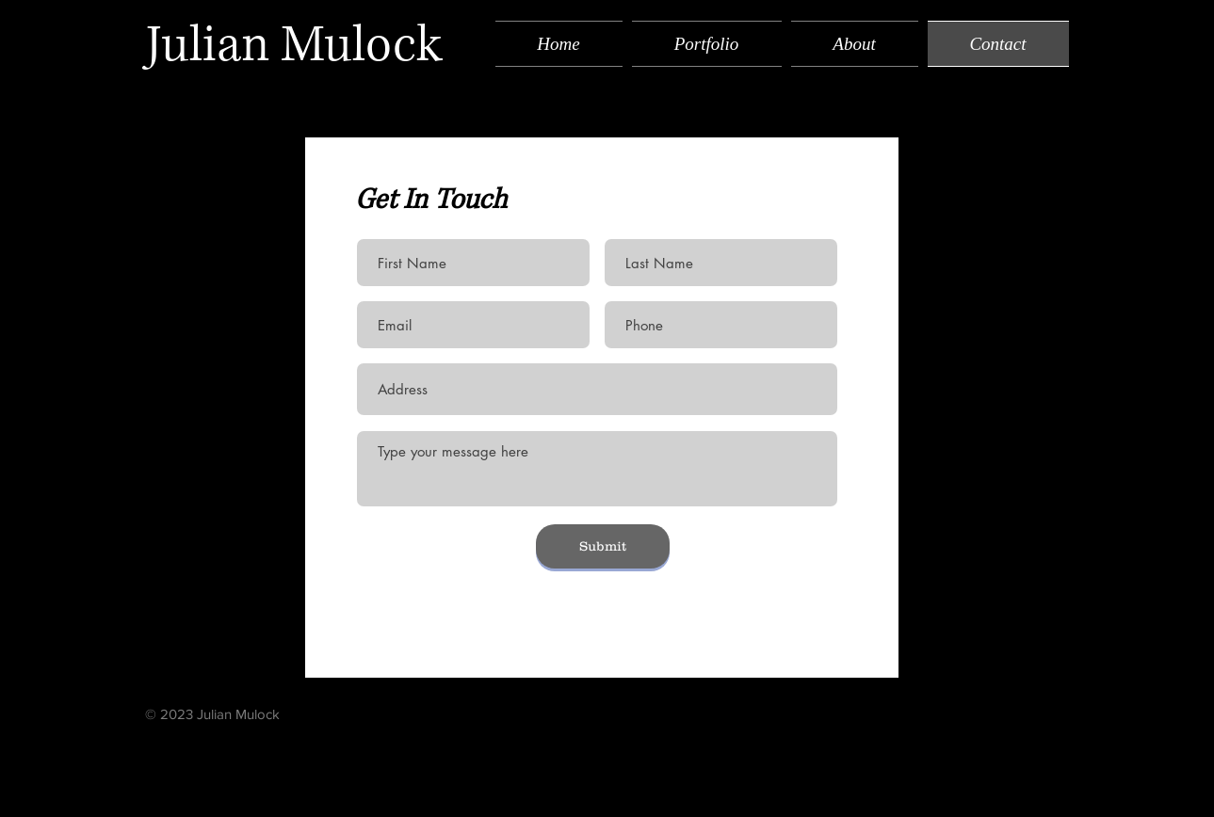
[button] (706, 44)
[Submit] (603, 546)
